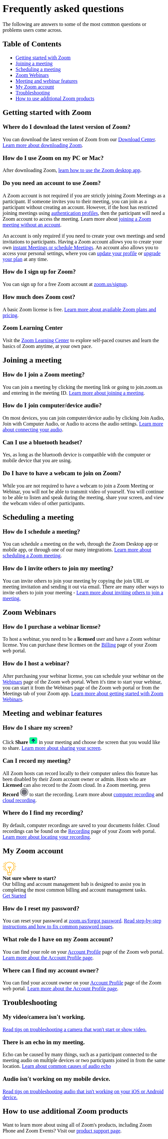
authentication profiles (74, 213)
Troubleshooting (33, 92)
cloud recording (19, 800)
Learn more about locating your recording (46, 837)
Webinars (12, 682)
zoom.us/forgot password (95, 920)
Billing (108, 645)
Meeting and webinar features (47, 81)
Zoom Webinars (32, 75)
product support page (98, 1130)
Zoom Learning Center (45, 340)
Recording (79, 831)
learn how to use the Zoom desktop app (99, 170)
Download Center (136, 139)
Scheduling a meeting (38, 69)
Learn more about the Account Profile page (47, 957)
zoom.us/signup (110, 284)
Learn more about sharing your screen (60, 748)
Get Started (14, 895)
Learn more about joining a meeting (106, 393)
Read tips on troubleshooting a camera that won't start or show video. (75, 1029)
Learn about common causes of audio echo (66, 1066)
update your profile (117, 253)
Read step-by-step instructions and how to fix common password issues (82, 923)
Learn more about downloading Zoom (42, 145)
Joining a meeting (34, 63)
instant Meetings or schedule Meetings (53, 247)
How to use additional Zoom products (55, 98)
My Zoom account (35, 87)
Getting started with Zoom (43, 57)
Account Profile (84, 952)
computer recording (133, 794)
